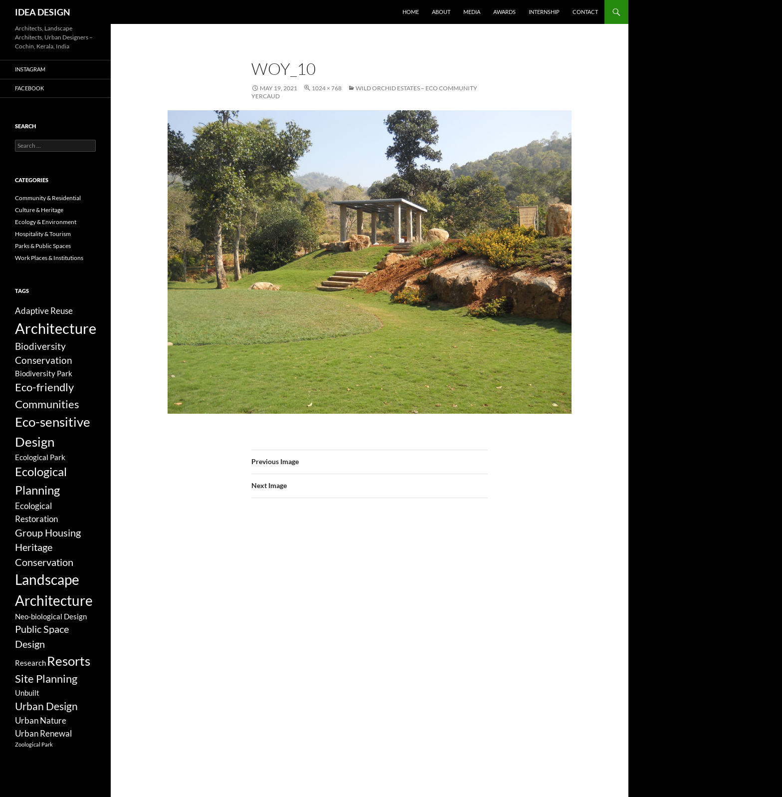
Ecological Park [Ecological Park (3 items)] (40, 457)
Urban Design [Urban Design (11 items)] (46, 706)
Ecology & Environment (45, 222)
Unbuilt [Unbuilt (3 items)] (27, 692)
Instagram (30, 69)
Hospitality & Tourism (43, 234)
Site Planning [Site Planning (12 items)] (46, 678)
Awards (504, 11)
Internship (544, 11)
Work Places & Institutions (49, 258)
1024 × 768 (327, 88)
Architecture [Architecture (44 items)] (55, 328)
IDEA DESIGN (42, 11)
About (441, 11)
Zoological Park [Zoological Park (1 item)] (34, 744)
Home (410, 11)
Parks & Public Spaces (43, 246)
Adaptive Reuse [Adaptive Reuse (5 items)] (44, 310)
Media (471, 11)
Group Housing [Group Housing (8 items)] (48, 532)
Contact (585, 11)
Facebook (29, 88)
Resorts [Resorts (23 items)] (68, 660)
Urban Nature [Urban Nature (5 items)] (40, 720)
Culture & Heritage (39, 210)
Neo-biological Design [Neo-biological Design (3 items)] (51, 616)
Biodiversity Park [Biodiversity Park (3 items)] (43, 373)
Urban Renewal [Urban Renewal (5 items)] (43, 733)
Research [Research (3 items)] (30, 662)
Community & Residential (48, 198)
